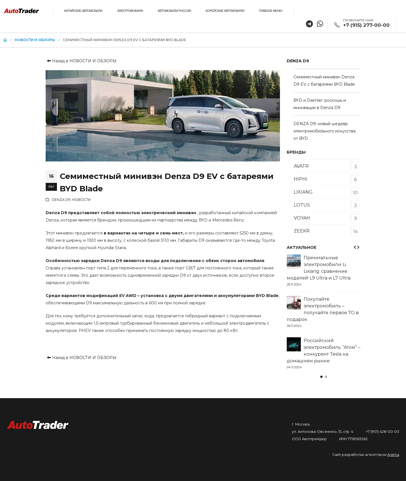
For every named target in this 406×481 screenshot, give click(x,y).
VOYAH (302, 218)
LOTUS (302, 205)
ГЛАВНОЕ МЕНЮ (271, 10)
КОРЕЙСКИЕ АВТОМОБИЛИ (225, 10)
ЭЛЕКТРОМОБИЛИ (130, 10)
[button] (321, 376)
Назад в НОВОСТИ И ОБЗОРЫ (81, 60)
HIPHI (300, 179)
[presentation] (354, 247)
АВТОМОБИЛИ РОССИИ (174, 10)
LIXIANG (303, 192)
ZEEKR (302, 231)
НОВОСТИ (81, 200)
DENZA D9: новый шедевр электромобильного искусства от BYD (325, 131)
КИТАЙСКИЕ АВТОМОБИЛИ (83, 10)
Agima (393, 455)
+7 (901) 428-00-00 (382, 431)
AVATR (301, 166)
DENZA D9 (61, 200)
